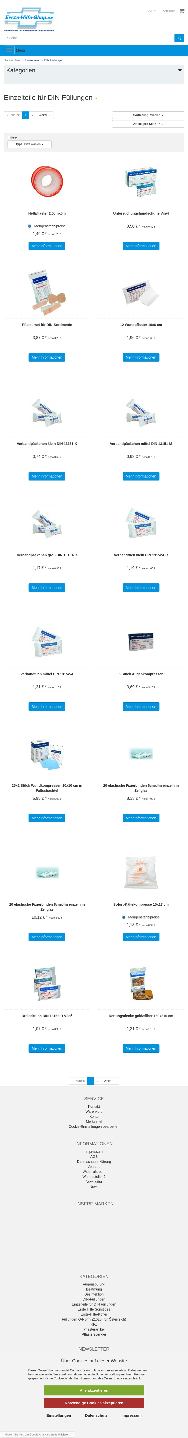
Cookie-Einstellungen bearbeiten (94, 1127)
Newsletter (94, 1182)
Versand (94, 1167)
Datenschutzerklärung (94, 1162)
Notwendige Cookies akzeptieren (94, 1403)
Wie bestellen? (94, 1177)
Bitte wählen (29, 144)
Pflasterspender (94, 1334)
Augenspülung (94, 1284)
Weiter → (45, 115)
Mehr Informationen (47, 246)
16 (148, 124)
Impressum (94, 1152)
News (94, 1187)
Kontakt (94, 1106)
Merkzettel (94, 1122)
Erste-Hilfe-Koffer (94, 1314)
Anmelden (169, 10)
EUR (151, 10)
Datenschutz (96, 1415)
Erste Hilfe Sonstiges (94, 1309)
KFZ (94, 1324)
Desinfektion (94, 1294)
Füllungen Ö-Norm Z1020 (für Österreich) (94, 1319)
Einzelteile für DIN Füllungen (94, 1304)
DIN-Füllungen (94, 1299)
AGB (94, 1157)
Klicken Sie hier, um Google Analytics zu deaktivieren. (37, 1434)
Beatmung (94, 1289)
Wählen (148, 115)
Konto (94, 1116)
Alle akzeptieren (94, 1390)
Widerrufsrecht (94, 1172)
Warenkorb (94, 1111)
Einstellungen (59, 1415)
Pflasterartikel (94, 1329)
